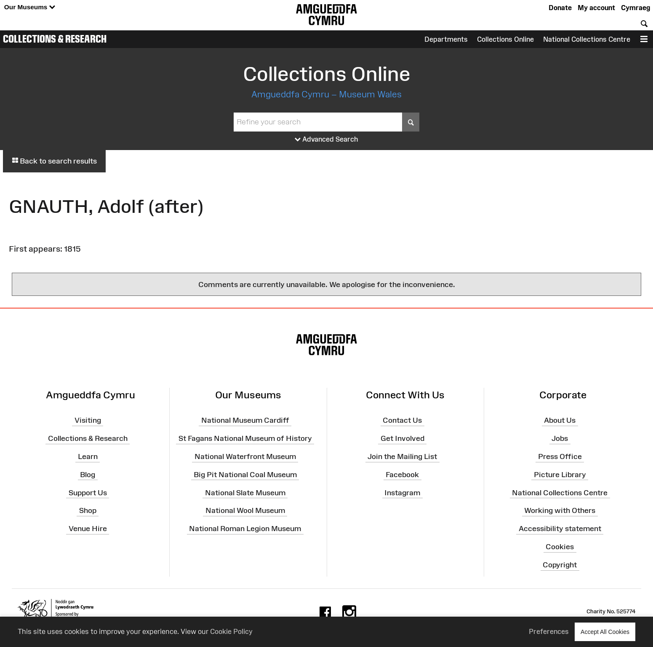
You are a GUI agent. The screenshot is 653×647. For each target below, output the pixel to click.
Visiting (88, 420)
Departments (446, 39)
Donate (560, 7)
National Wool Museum (245, 510)
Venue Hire (88, 528)
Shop (87, 510)
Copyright (560, 565)
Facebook (402, 474)
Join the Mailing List (402, 456)
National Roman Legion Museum (245, 528)
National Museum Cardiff (245, 420)
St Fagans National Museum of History (245, 438)
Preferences (549, 631)
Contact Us (402, 420)
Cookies (560, 546)
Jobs (560, 438)
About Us (560, 420)
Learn (88, 456)
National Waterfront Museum (245, 456)
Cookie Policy (231, 631)
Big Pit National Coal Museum (245, 474)
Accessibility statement (560, 528)
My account (596, 7)
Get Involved (402, 438)
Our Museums (29, 7)
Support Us (88, 492)
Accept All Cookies (605, 631)
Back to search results (54, 161)
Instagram (402, 492)
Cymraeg (635, 7)
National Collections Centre (586, 39)
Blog (87, 474)
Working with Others (559, 510)
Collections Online (505, 39)
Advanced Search (326, 139)
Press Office (560, 456)
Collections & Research (55, 38)
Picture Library (560, 474)
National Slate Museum (245, 492)
